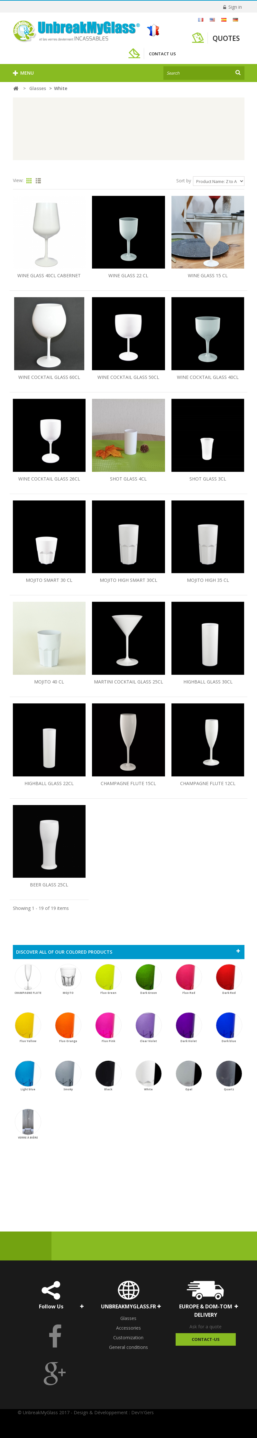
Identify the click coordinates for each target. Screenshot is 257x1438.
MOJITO (68, 979)
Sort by (183, 181)
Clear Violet (148, 1027)
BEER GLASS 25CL (49, 885)
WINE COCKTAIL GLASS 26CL (49, 479)
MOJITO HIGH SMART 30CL (128, 580)
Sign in (234, 7)
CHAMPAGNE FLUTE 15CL (128, 783)
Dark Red (229, 979)
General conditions (128, 1347)
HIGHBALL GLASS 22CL (49, 783)
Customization (128, 1337)
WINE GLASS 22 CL (128, 275)
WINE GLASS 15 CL (208, 275)
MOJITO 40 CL (49, 682)
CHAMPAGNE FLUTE (27, 979)
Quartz (229, 1075)
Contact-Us (206, 1339)
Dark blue (229, 1027)
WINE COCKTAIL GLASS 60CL (49, 377)
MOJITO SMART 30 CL (49, 580)
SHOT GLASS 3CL (207, 479)
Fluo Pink (108, 1027)
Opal (189, 1075)
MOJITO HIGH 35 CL (208, 580)
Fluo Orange (68, 1027)
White (148, 1075)
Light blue (28, 1075)
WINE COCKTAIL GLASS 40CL (208, 377)
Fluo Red (189, 979)
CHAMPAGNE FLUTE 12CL (207, 783)
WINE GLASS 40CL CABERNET (49, 275)
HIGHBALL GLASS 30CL (208, 682)
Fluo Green (108, 979)
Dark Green (148, 979)
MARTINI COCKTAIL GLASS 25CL (128, 682)
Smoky (68, 1075)
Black (108, 1075)
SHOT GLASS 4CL (128, 479)
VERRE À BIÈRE (28, 1124)
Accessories (128, 1328)
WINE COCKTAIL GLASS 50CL (128, 377)
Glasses (128, 1318)
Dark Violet (189, 1027)
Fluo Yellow (28, 1027)
